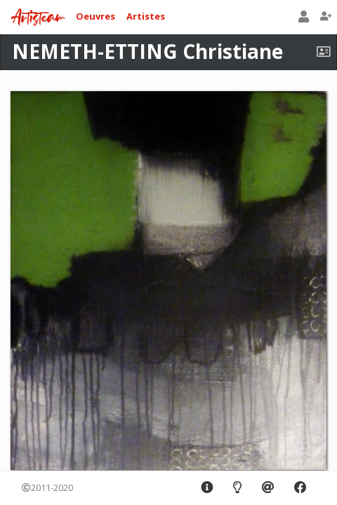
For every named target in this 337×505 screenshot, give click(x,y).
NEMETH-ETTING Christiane (147, 51)
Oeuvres (95, 16)
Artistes (145, 16)
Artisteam (38, 18)
